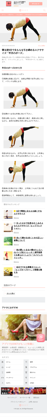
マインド (32, 377)
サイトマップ (12, 397)
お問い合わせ (33, 402)
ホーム (8, 362)
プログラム (33, 367)
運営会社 (36, 397)
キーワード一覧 (25, 397)
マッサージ (9, 377)
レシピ (8, 367)
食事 (31, 362)
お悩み (32, 383)
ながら (8, 383)
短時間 (8, 372)
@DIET (23, 10)
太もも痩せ (19, 14)
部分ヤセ (32, 372)
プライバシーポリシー (18, 402)
